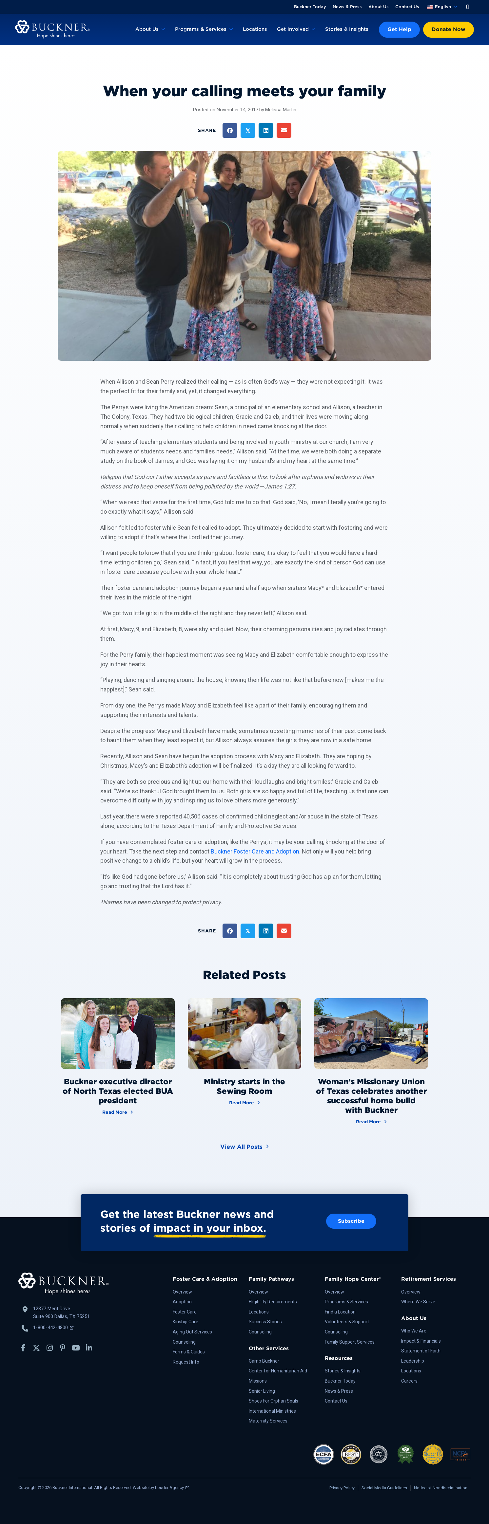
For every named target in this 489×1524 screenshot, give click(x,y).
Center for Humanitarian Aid (278, 1370)
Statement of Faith (420, 1350)
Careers (409, 1381)
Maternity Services (268, 1420)
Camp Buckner (264, 1361)
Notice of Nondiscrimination (440, 1487)
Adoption (182, 1301)
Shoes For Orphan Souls (273, 1401)
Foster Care (185, 1311)
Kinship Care (185, 1321)
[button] (467, 6)
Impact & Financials (421, 1341)
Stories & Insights (346, 29)
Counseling (184, 1342)
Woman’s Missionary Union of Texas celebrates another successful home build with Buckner (371, 1095)
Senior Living (262, 1391)
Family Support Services (350, 1342)
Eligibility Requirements (273, 1301)
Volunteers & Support (347, 1321)
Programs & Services (200, 29)
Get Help (399, 29)
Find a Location (340, 1311)
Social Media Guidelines (384, 1487)
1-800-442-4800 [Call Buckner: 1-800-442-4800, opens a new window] (53, 1328)
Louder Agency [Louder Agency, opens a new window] (172, 1487)
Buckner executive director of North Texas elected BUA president (118, 1091)
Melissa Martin (280, 110)
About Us (378, 6)
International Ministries (272, 1411)
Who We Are (413, 1330)
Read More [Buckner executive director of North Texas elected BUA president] (117, 1112)
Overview (182, 1291)
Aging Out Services (192, 1331)
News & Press (347, 6)
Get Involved (293, 29)
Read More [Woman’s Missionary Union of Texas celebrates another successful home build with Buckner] (371, 1121)
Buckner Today (310, 6)
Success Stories (265, 1321)
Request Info (186, 1362)
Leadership (412, 1361)
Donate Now (448, 29)
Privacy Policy (342, 1487)
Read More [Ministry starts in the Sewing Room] (244, 1102)
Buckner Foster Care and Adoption (255, 851)
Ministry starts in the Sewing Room (244, 1086)
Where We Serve (418, 1301)
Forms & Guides (189, 1351)
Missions (258, 1381)
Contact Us (407, 6)
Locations (255, 29)
